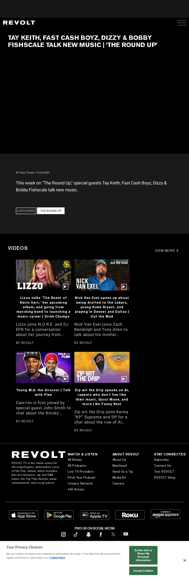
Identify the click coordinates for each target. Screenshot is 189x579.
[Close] (184, 560)
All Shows (75, 460)
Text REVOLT (164, 471)
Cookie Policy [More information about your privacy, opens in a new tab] (57, 557)
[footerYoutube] (126, 538)
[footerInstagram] (63, 537)
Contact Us (162, 466)
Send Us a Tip (123, 471)
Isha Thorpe (27, 172)
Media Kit (119, 477)
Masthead (120, 466)
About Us (119, 460)
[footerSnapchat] (88, 537)
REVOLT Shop (165, 477)
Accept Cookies (143, 570)
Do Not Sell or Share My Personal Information (143, 555)
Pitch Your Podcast (82, 477)
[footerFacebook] (101, 537)
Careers (118, 483)
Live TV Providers (81, 471)
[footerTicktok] (76, 537)
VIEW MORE (165, 251)
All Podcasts (77, 466)
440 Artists (76, 489)
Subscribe (161, 460)
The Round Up (50, 211)
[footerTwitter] (113, 537)
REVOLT (27, 343)
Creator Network (80, 483)
